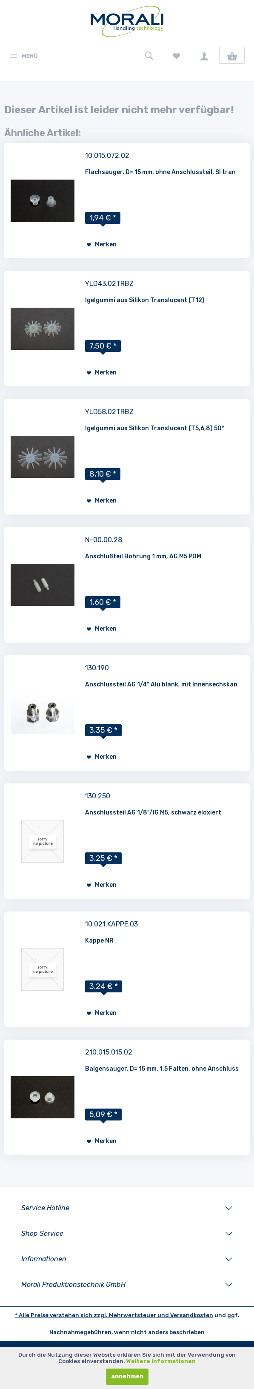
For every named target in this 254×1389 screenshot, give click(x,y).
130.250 (97, 796)
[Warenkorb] (232, 55)
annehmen (127, 1376)
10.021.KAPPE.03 (111, 924)
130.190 (97, 668)
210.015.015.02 (108, 1052)
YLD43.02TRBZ (109, 284)
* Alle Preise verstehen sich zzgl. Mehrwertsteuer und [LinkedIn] (92, 1315)
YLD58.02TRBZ (109, 412)
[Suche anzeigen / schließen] (149, 55)
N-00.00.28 (103, 540)
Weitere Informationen (161, 1361)
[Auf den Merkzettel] (101, 245)
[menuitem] (23, 55)
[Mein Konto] (204, 55)
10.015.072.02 (107, 155)
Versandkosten (191, 1315)
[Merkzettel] (176, 55)
